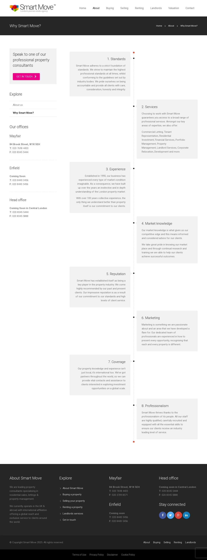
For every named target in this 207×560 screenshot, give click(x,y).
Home (159, 26)
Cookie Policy (128, 554)
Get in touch (69, 519)
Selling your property (74, 500)
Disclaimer (112, 554)
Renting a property (72, 507)
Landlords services (73, 513)
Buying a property (72, 494)
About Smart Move (73, 488)
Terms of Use (79, 554)
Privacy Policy (97, 554)
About (171, 26)
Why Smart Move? (23, 112)
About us (18, 104)
